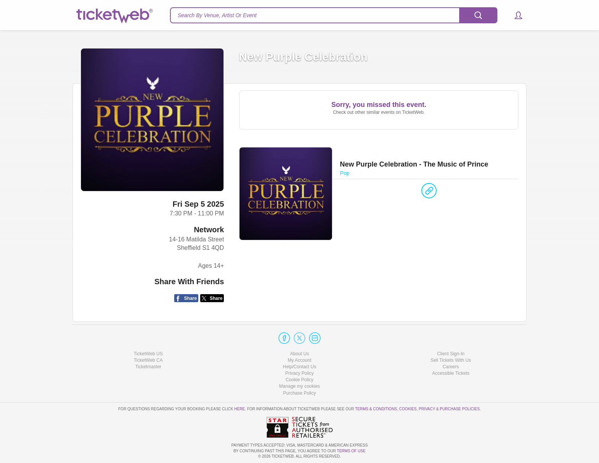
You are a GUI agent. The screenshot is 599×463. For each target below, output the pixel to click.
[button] (514, 15)
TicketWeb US (148, 353)
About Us (299, 353)
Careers (451, 366)
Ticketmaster (148, 366)
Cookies (408, 409)
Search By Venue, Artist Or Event (217, 15)
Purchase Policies (459, 409)
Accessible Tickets (450, 373)
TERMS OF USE (351, 451)
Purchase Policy (299, 393)
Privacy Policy (299, 373)
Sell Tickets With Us (451, 360)
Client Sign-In (451, 353)
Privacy (427, 409)
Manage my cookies (299, 386)
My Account (299, 360)
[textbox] (333, 15)
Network (209, 229)
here (239, 409)
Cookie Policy (300, 379)
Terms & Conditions (376, 409)
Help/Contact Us (299, 366)
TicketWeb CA (148, 360)
